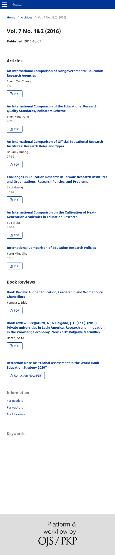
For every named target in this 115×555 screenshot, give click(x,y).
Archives (26, 17)
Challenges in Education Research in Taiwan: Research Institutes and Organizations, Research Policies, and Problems (57, 179)
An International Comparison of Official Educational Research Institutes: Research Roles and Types (55, 143)
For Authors (15, 407)
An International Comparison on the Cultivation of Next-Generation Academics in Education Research (51, 214)
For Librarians (16, 414)
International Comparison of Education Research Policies (51, 247)
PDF (16, 94)
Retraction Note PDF (27, 375)
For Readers (15, 401)
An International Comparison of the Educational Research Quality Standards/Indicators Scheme (52, 108)
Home (11, 17)
